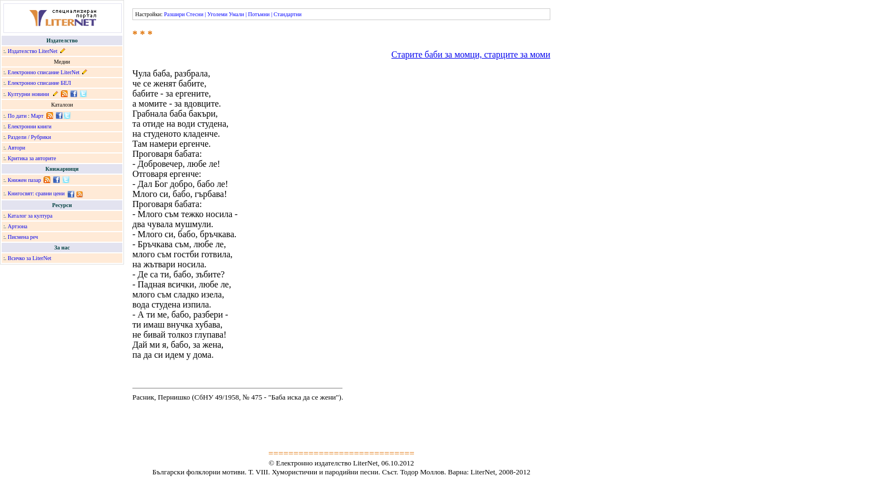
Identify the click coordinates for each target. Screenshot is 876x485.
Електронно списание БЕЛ (39, 83)
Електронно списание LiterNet (44, 72)
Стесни (194, 14)
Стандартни (288, 14)
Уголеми (217, 14)
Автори (16, 148)
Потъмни (259, 14)
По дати (17, 116)
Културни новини (28, 94)
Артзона (17, 226)
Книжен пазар (24, 180)
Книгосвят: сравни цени (36, 193)
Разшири (174, 14)
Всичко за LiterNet (29, 258)
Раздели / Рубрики (29, 137)
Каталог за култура (30, 216)
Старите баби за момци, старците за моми (471, 54)
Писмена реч (23, 237)
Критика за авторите (32, 158)
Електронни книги (29, 126)
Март (37, 116)
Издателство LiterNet (33, 51)
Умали (236, 14)
